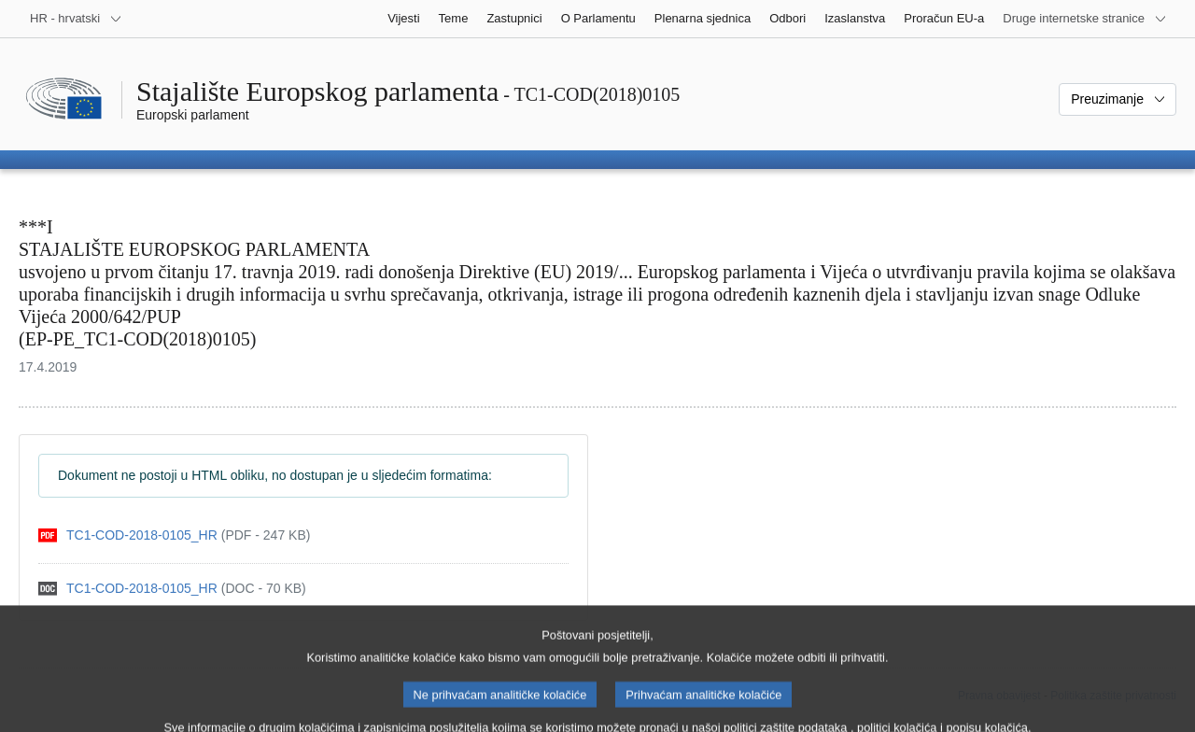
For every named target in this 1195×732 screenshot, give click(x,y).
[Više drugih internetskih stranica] (1084, 18)
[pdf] (174, 535)
